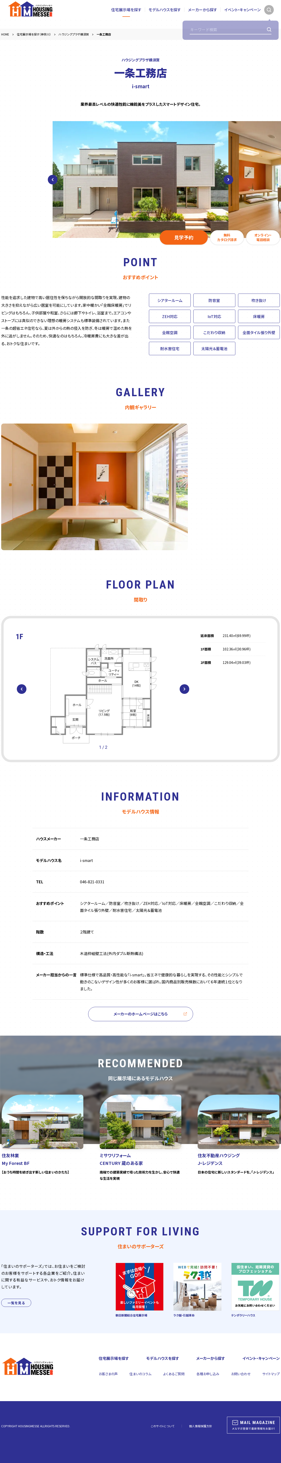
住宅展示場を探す (126, 14)
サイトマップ (271, 1373)
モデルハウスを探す (165, 14)
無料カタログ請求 (227, 237)
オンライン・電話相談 (263, 237)
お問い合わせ (240, 1373)
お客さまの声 (108, 1373)
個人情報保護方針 (200, 1426)
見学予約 (183, 237)
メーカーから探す (202, 14)
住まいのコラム (140, 1373)
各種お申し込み (207, 1373)
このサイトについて (162, 1426)
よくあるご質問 (173, 1373)
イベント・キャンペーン (242, 14)
